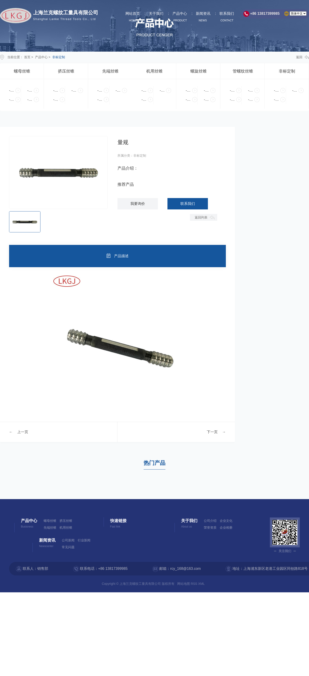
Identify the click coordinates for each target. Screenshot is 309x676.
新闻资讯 (203, 17)
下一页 (212, 432)
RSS (194, 584)
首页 (27, 57)
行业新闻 (84, 540)
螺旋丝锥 (198, 71)
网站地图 (184, 584)
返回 (302, 57)
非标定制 (58, 57)
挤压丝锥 (66, 71)
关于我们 (156, 17)
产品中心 (179, 17)
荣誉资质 (210, 527)
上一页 (22, 432)
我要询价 (137, 204)
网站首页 (132, 17)
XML (201, 584)
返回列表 (201, 217)
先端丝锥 (110, 71)
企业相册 (226, 527)
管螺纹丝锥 (243, 71)
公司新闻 (68, 540)
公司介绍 (210, 521)
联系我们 (226, 17)
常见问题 (68, 547)
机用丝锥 (154, 71)
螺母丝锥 (22, 71)
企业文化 (226, 521)
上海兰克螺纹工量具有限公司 (65, 16)
